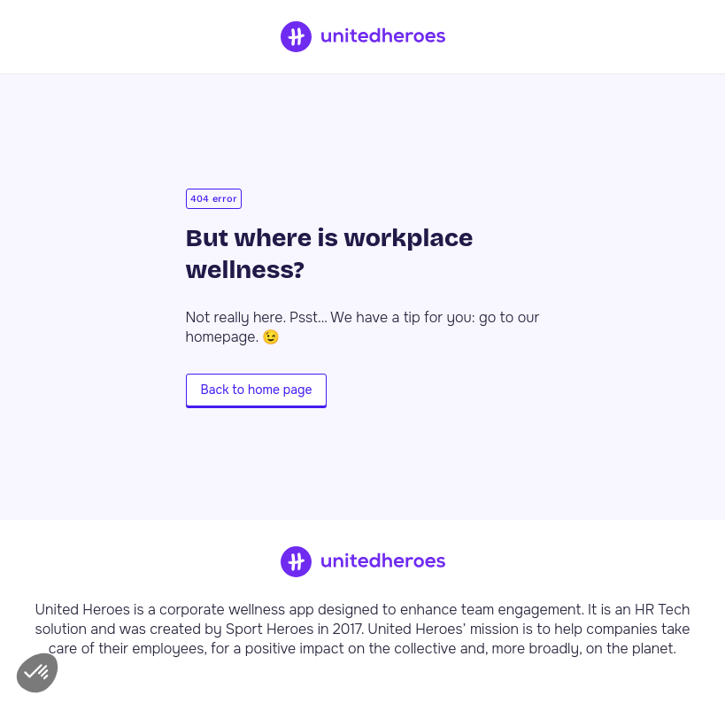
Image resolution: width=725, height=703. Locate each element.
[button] (37, 673)
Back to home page (256, 390)
